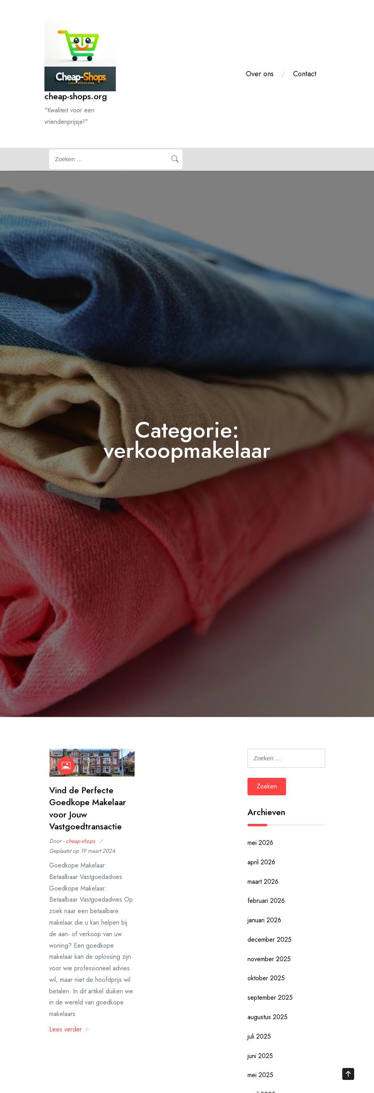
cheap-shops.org (75, 96)
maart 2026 (262, 881)
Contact (304, 74)
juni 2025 (260, 1055)
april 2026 (261, 862)
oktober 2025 (266, 978)
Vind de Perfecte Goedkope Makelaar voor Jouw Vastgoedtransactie (87, 808)
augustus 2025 (267, 1017)
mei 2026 (260, 842)
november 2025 (269, 959)
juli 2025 (259, 1036)
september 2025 (270, 997)
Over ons (260, 74)
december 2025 (269, 939)
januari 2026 (264, 920)
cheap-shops (80, 841)
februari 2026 (266, 900)
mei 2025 (260, 1075)
